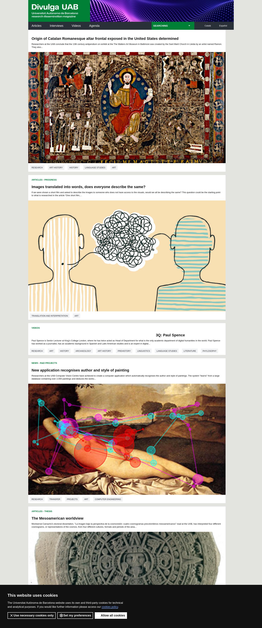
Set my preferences (75, 615)
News (137, 133)
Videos (76, 25)
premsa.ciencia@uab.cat (149, 558)
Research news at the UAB (41, 513)
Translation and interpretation (152, 121)
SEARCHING (160, 25)
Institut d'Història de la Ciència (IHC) (169, 502)
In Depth (49, 269)
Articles (36, 25)
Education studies (70, 409)
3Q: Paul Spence (108, 137)
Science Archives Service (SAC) (130, 502)
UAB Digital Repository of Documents (130, 517)
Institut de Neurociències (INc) (212, 502)
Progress (153, 34)
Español (223, 25)
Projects (175, 220)
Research (37, 118)
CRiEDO (160, 534)
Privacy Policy (121, 576)
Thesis (48, 171)
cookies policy (110, 606)
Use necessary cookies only (32, 615)
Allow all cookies (111, 615)
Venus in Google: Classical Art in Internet (170, 315)
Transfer (157, 220)
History (73, 118)
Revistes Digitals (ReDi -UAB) (83, 517)
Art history (56, 118)
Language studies (95, 118)
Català (208, 25)
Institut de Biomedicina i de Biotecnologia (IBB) (211, 536)
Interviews (56, 25)
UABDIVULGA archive (45, 500)
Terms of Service (76, 579)
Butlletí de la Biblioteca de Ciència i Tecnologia (87, 502)
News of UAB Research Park (44, 528)
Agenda (94, 25)
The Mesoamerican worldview (57, 179)
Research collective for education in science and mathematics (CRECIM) (171, 519)
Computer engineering (211, 220)
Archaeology (83, 159)
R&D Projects (151, 133)
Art (114, 118)
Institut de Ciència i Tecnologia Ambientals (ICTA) (210, 519)
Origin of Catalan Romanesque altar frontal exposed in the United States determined (77, 40)
